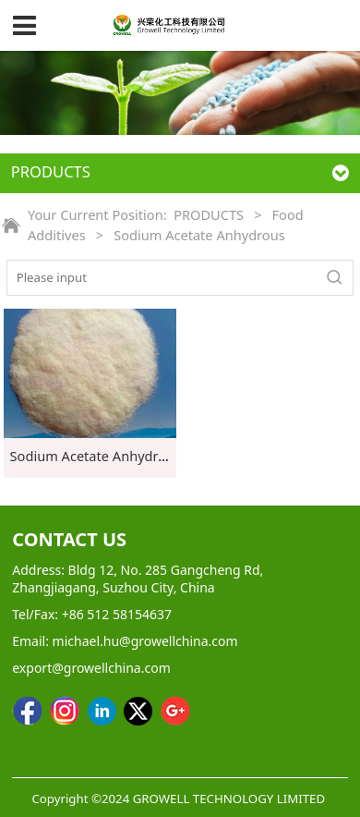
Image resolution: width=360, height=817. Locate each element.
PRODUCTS (209, 214)
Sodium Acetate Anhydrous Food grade (133, 455)
